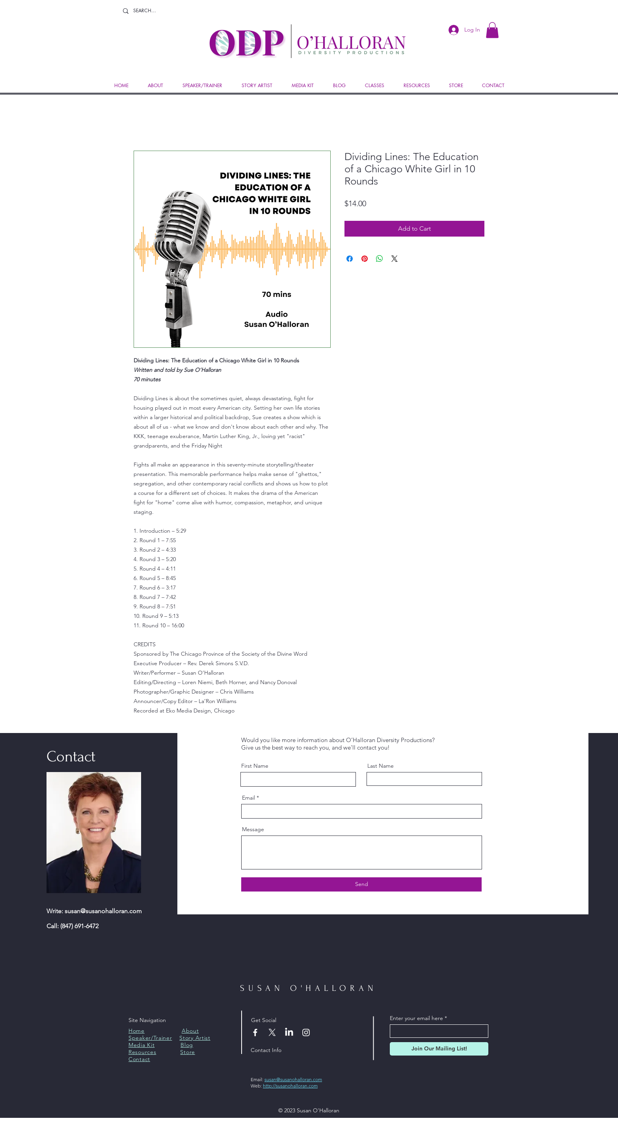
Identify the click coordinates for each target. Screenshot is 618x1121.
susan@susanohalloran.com (103, 911)
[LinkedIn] (289, 1032)
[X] (272, 1032)
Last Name (380, 765)
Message (253, 829)
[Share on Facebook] (349, 258)
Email (248, 797)
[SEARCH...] (151, 11)
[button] (492, 30)
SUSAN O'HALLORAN (308, 988)
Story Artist (194, 1037)
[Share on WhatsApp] (379, 258)
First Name (254, 765)
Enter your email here (416, 1018)
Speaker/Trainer (150, 1037)
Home (136, 1030)
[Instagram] (306, 1032)
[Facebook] (255, 1032)
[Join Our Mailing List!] (439, 1049)
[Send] (361, 884)
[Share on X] (394, 258)
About (190, 1030)
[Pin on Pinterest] (364, 258)
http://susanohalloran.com (290, 1086)
